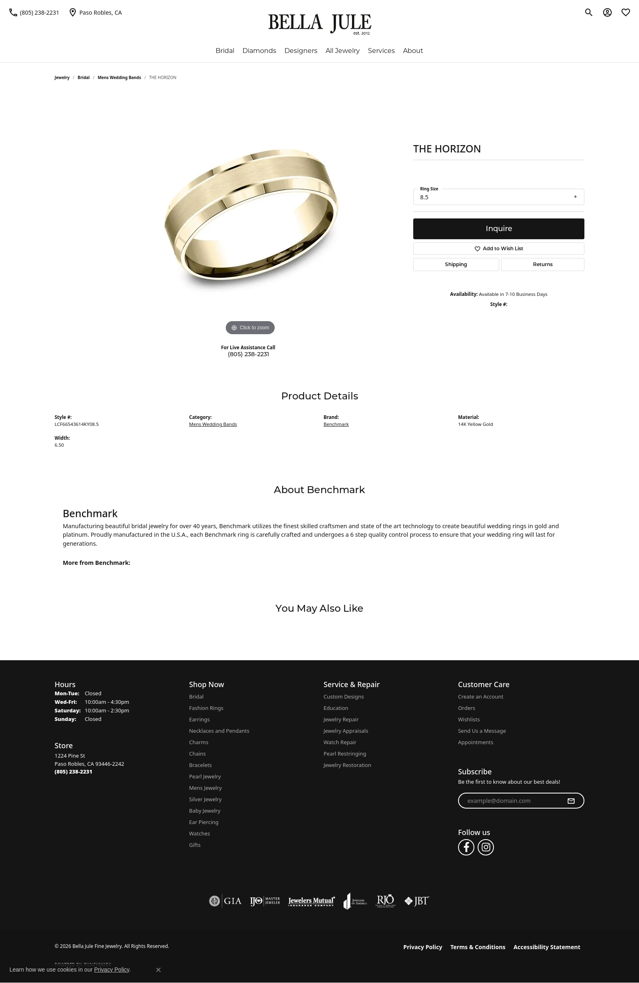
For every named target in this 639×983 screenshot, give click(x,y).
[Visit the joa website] (355, 901)
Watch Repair (340, 742)
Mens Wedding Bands (119, 77)
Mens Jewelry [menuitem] (205, 787)
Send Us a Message (482, 730)
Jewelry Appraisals (346, 730)
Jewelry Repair (341, 719)
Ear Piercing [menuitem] (203, 822)
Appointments (475, 742)
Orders (466, 708)
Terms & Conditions (477, 947)
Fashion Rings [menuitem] (206, 708)
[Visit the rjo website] (385, 901)
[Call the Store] (74, 771)
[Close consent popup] (158, 970)
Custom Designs (344, 696)
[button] (589, 12)
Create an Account (480, 696)
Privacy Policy (422, 947)
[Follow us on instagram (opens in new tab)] (486, 847)
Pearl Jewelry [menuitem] (205, 776)
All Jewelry (343, 51)
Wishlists (469, 719)
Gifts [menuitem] (195, 845)
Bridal (225, 51)
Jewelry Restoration (347, 765)
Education (336, 708)
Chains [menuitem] (197, 753)
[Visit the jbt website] (417, 901)
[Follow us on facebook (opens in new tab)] (466, 847)
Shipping (456, 264)
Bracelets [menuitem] (200, 765)
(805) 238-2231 (248, 354)
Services (381, 51)
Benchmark (336, 424)
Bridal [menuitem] (196, 696)
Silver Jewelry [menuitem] (205, 799)
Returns (543, 264)
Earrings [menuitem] (199, 719)
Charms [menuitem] (198, 742)
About (413, 51)
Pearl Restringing (345, 753)
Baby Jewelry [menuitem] (204, 810)
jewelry (62, 77)
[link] (33, 12)
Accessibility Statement (546, 947)
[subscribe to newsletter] (571, 800)
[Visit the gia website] (225, 901)
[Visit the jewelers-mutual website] (311, 901)
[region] (250, 215)
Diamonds (259, 51)
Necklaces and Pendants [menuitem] (219, 730)
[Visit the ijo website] (265, 901)
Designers (300, 51)
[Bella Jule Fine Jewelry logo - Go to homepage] (320, 24)
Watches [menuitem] (199, 833)
